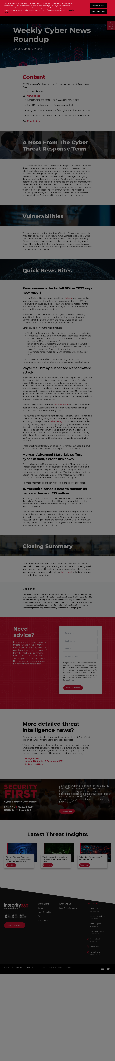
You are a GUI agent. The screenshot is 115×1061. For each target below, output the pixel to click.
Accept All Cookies (98, 11)
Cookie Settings (98, 5)
